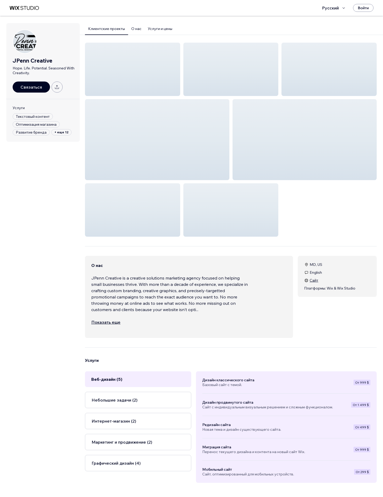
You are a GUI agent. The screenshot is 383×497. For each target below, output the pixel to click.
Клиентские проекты (106, 28)
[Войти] (363, 8)
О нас (136, 28)
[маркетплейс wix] (24, 8)
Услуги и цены (160, 28)
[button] (132, 69)
